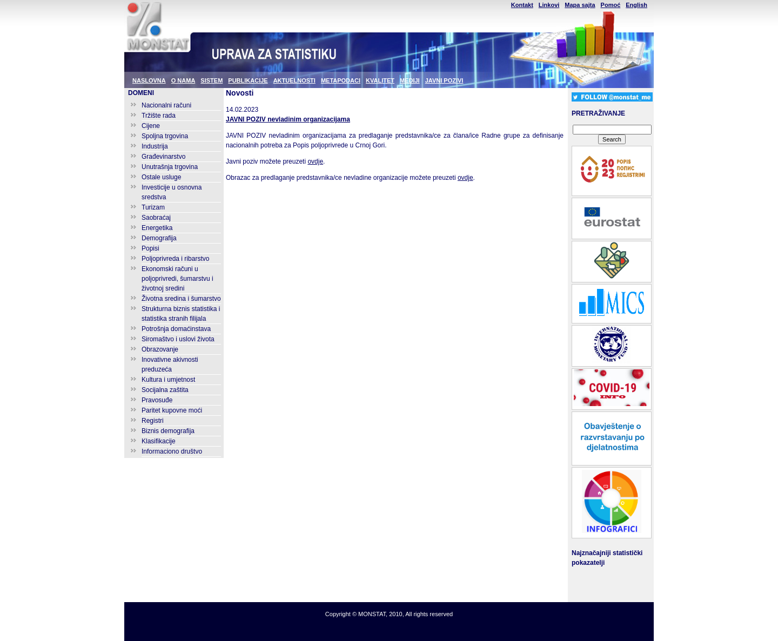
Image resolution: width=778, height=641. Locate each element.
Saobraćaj (156, 217)
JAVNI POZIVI (444, 80)
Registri (153, 420)
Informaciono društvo (172, 451)
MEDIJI (410, 80)
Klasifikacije (159, 441)
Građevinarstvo (163, 156)
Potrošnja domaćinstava (176, 329)
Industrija (155, 146)
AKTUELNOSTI (294, 80)
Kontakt (522, 5)
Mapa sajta (580, 5)
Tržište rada (159, 115)
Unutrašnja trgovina (170, 167)
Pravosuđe (157, 400)
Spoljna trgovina (165, 136)
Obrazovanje (160, 349)
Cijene (151, 126)
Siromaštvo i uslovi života (178, 339)
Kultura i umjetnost (168, 379)
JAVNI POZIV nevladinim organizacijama (288, 119)
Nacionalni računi (166, 105)
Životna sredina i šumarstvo (181, 298)
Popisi (150, 248)
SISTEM (211, 80)
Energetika (157, 228)
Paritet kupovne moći (172, 410)
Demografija (159, 238)
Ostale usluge (161, 177)
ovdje (315, 161)
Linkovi (549, 5)
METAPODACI (340, 80)
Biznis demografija (168, 431)
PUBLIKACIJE (247, 80)
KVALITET (380, 80)
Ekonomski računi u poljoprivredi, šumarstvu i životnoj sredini (177, 278)
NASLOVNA (149, 80)
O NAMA (183, 80)
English (636, 5)
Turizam (153, 207)
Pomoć (611, 5)
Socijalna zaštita (165, 390)
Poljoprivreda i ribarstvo (175, 258)
